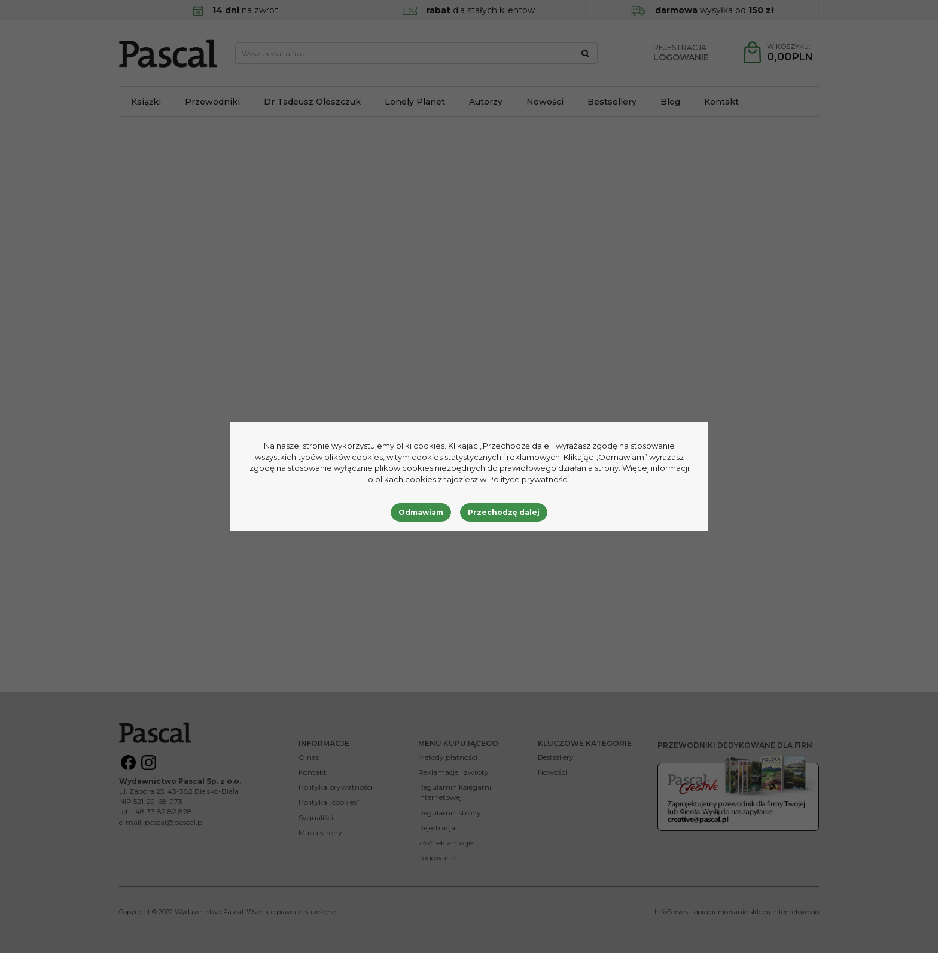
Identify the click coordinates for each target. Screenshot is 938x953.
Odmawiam (420, 512)
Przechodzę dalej (504, 512)
